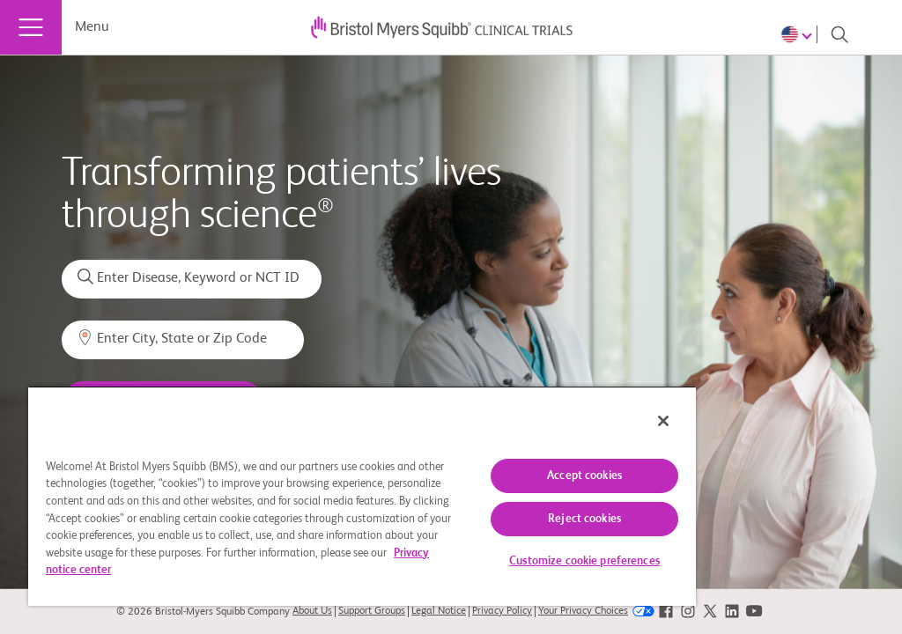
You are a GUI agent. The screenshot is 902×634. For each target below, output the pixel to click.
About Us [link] (312, 611)
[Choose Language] (798, 34)
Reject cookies (584, 519)
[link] (666, 611)
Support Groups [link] (371, 611)
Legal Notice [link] (438, 611)
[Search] (839, 34)
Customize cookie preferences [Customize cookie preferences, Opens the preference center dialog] (584, 561)
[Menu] (31, 27)
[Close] (663, 421)
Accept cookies (584, 476)
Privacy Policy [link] (502, 611)
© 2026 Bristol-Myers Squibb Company (203, 612)
